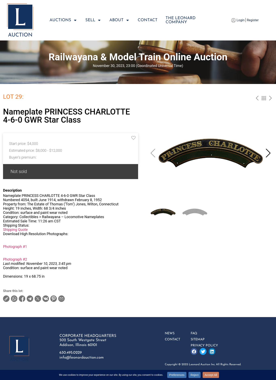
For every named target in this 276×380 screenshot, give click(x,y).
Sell (93, 20)
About (119, 20)
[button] (268, 153)
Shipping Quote (15, 229)
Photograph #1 (15, 246)
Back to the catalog (263, 99)
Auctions (63, 20)
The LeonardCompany (181, 20)
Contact (148, 20)
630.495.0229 (70, 353)
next (270, 99)
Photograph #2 (15, 259)
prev (257, 99)
